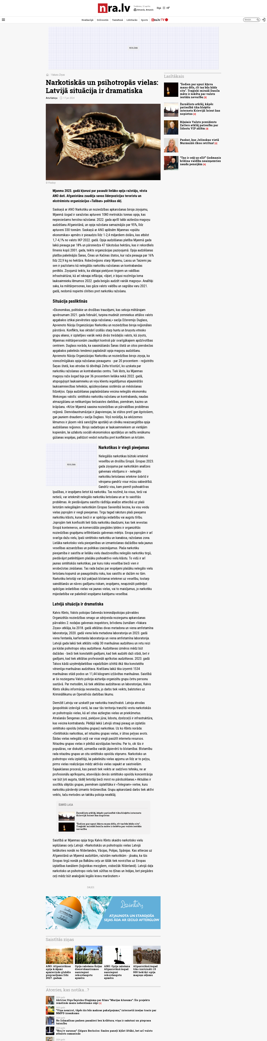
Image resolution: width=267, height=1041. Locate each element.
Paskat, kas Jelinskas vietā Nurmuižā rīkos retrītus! (199, 141)
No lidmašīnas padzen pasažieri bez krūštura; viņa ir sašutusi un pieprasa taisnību (103, 1022)
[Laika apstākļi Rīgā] (163, 8)
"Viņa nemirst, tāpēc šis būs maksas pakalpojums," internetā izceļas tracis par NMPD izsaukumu (106, 1012)
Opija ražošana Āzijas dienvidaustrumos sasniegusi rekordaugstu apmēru (88, 972)
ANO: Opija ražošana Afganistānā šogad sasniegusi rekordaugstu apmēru (117, 972)
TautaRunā (117, 20)
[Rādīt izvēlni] (3, 19)
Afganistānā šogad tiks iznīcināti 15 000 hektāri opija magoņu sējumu (145, 971)
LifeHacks (132, 20)
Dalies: (91, 887)
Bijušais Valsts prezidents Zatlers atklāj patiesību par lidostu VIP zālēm (199, 125)
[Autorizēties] (263, 19)
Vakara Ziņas (58, 74)
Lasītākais (174, 76)
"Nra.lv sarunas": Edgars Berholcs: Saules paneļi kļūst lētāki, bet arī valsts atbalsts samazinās (104, 1032)
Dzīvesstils (102, 20)
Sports (144, 20)
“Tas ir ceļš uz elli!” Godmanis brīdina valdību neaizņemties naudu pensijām (200, 161)
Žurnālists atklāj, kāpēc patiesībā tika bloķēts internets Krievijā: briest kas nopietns (108, 814)
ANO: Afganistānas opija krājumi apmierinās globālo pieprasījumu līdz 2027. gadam (58, 972)
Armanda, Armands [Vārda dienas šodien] (143, 10)
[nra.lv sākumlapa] (114, 8)
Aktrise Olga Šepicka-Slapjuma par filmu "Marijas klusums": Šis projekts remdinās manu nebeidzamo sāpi (103, 1001)
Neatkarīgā (87, 20)
